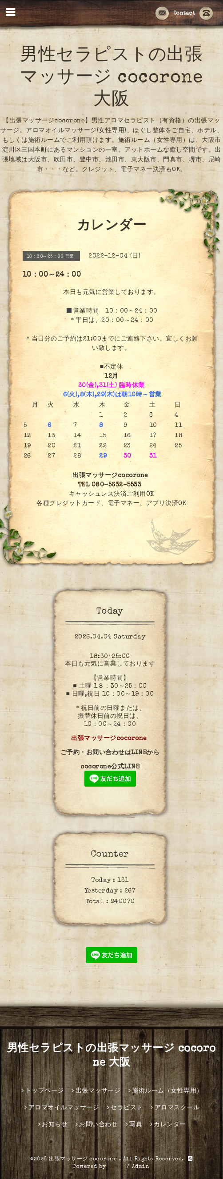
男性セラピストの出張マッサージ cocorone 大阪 (111, 78)
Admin (141, 1167)
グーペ (116, 1167)
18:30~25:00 (110, 657)
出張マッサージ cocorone (84, 1159)
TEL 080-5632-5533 (110, 485)
